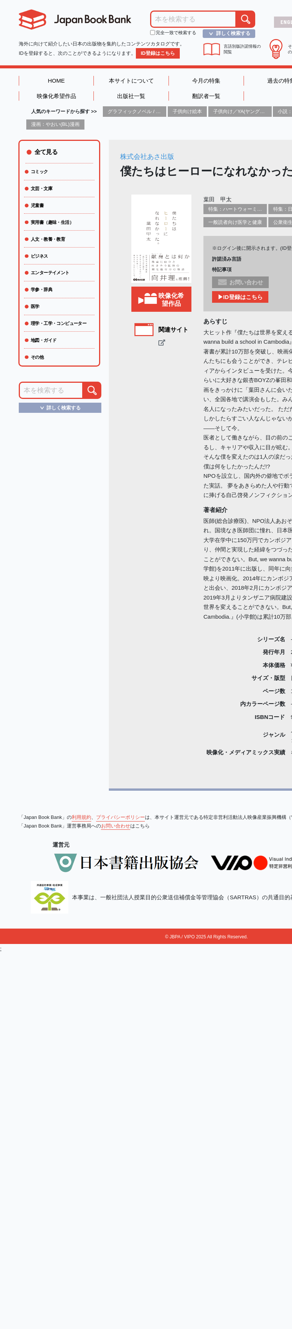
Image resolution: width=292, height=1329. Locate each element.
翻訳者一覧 (206, 96)
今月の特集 (206, 80)
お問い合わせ (115, 826)
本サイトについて (131, 80)
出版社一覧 (131, 96)
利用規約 (81, 817)
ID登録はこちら (158, 53)
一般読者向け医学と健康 (235, 222)
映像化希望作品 (56, 96)
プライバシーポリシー (120, 817)
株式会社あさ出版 (147, 156)
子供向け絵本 (187, 111)
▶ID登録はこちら (240, 297)
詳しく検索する (227, 33)
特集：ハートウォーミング (237, 209)
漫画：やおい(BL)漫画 (55, 124)
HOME (56, 80)
